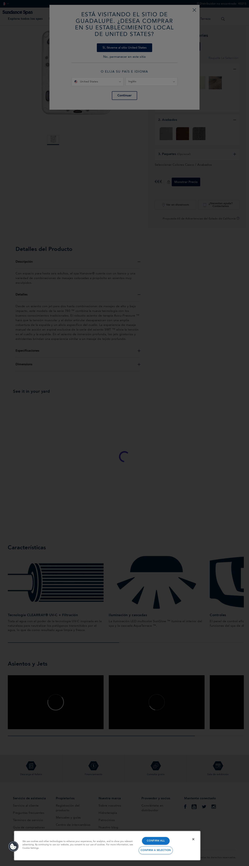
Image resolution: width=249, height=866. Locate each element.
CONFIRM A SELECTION (156, 850)
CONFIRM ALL (156, 841)
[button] (13, 846)
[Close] (193, 839)
